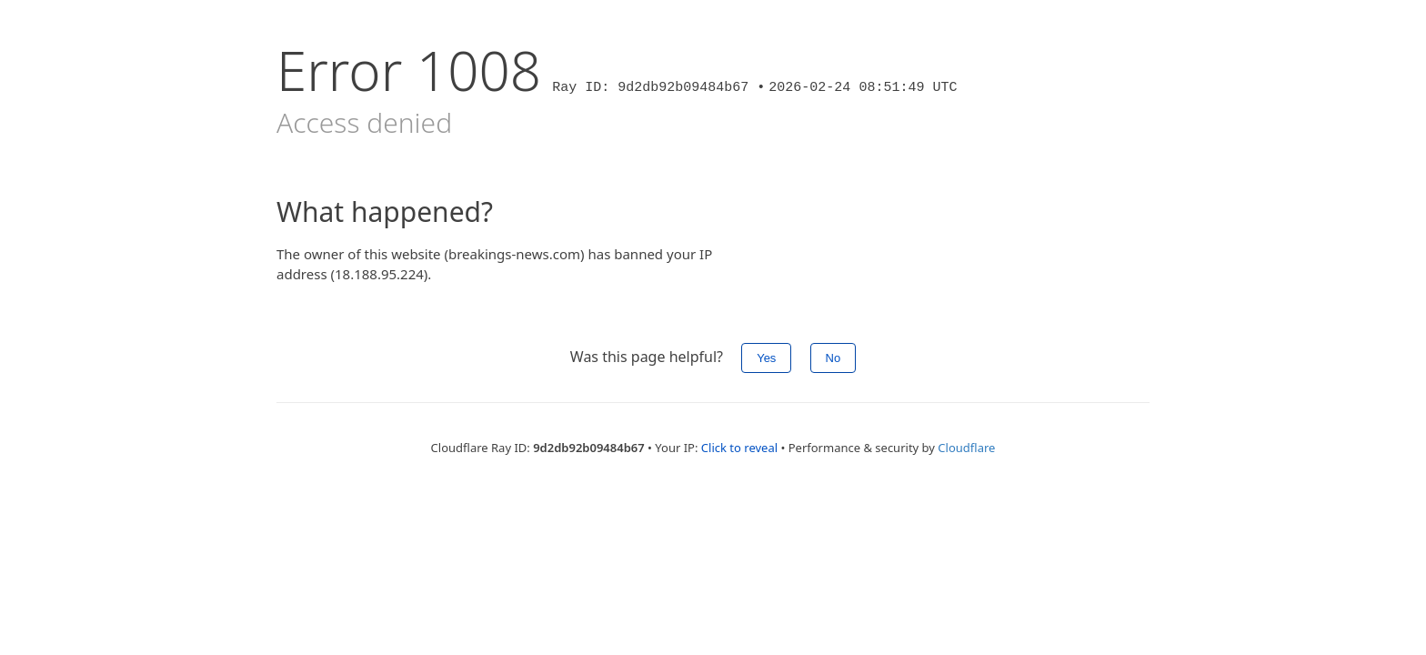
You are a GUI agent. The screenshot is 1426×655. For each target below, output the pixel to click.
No (833, 358)
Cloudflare (966, 447)
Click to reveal (739, 447)
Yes (766, 358)
